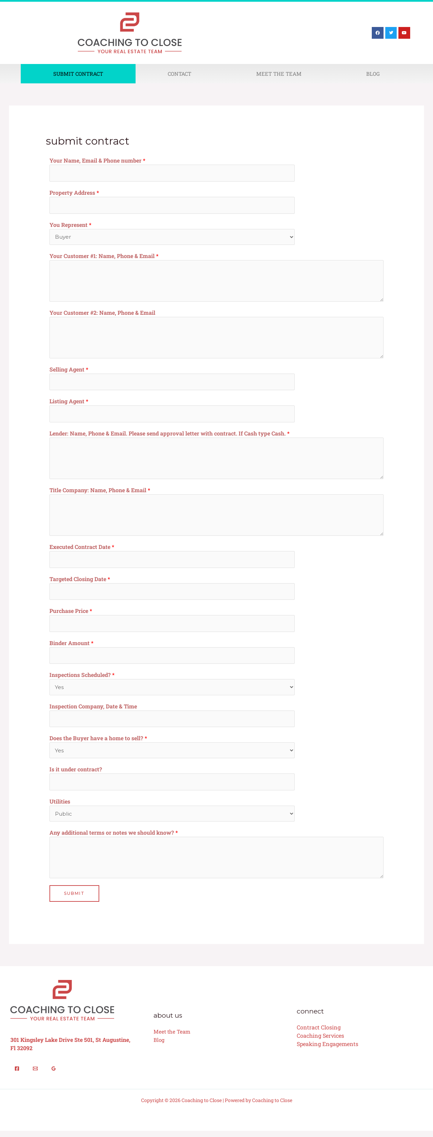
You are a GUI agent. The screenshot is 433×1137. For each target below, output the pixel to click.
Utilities (59, 806)
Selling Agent (68, 370)
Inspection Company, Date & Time (93, 710)
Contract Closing (319, 1033)
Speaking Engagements (327, 1050)
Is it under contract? (75, 774)
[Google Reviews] (53, 1074)
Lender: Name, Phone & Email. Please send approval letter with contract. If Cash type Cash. (169, 435)
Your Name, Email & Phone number (97, 160)
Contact (179, 73)
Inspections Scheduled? (81, 678)
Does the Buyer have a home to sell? (98, 742)
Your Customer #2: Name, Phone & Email (102, 313)
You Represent (70, 225)
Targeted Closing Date (79, 581)
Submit (74, 899)
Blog (373, 73)
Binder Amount (71, 646)
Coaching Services (320, 1041)
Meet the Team (172, 1037)
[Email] (35, 1074)
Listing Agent (68, 402)
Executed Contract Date (81, 548)
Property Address (74, 192)
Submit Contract (78, 73)
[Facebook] (17, 1074)
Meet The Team (279, 73)
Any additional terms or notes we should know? (113, 838)
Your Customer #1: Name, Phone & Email (103, 256)
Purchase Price (70, 613)
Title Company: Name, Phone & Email (99, 492)
